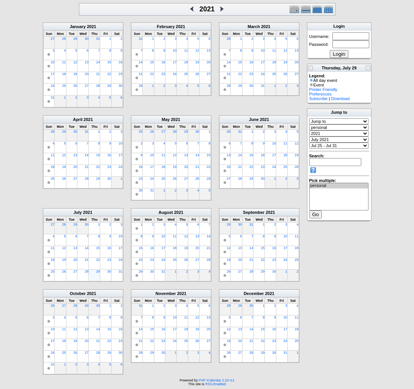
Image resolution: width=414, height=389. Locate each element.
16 (120, 62)
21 (98, 74)
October (78, 293)
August (166, 212)
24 (52, 86)
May (166, 119)
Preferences (320, 94)
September (253, 212)
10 (52, 62)
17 (52, 74)
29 (75, 39)
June (254, 119)
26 (75, 86)
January (78, 26)
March (254, 26)
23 (120, 74)
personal (339, 185)
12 (75, 62)
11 (64, 62)
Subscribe (318, 98)
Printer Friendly (323, 89)
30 (86, 39)
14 (98, 62)
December (254, 293)
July (78, 212)
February (166, 26)
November (166, 293)
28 (64, 39)
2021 (91, 26)
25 (64, 86)
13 (86, 62)
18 (64, 74)
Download (340, 98)
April (77, 119)
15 (109, 62)
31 (98, 39)
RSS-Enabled (215, 384)
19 (75, 74)
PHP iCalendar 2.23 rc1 (216, 380)
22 (109, 74)
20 (86, 74)
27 (52, 39)
